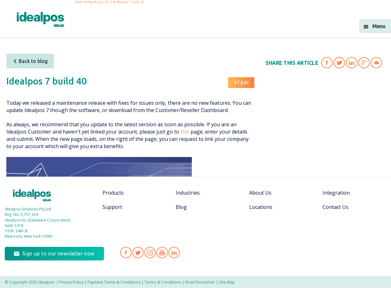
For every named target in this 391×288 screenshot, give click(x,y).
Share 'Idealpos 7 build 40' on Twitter (339, 62)
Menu (378, 26)
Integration (336, 192)
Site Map (227, 282)
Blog (181, 206)
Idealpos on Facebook (126, 252)
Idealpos (32, 195)
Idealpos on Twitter (138, 252)
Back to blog (30, 61)
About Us (260, 192)
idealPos (40, 19)
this (184, 131)
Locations (260, 206)
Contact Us (336, 206)
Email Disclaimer (200, 282)
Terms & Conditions (163, 282)
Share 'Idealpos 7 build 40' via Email (376, 62)
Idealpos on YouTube (162, 252)
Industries (188, 192)
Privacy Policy (71, 282)
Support (112, 206)
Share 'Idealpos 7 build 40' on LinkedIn (351, 62)
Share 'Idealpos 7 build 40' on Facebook (327, 62)
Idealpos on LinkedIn (174, 252)
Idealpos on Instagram (150, 252)
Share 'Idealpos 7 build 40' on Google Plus (364, 62)
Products (113, 192)
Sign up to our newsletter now (58, 253)
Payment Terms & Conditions (114, 282)
